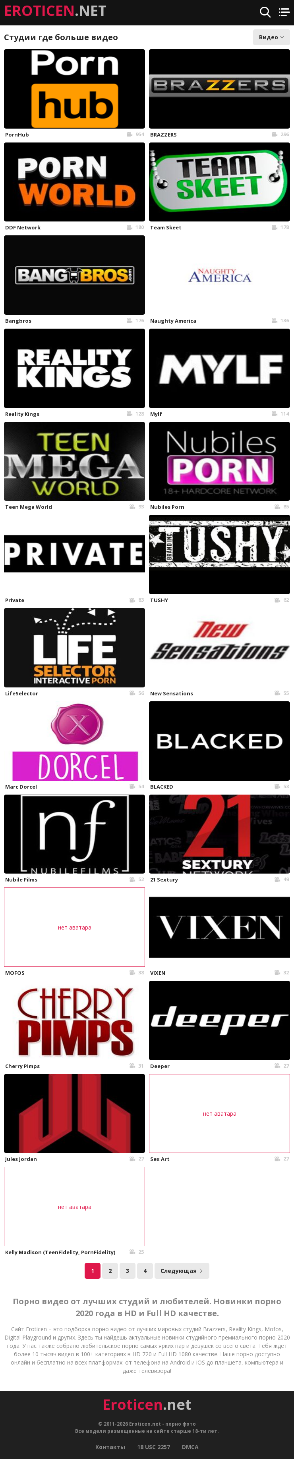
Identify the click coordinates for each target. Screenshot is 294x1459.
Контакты (110, 1447)
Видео (271, 37)
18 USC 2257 (153, 1447)
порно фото (180, 1424)
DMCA (190, 1447)
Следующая (182, 1270)
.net (147, 1405)
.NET (55, 11)
